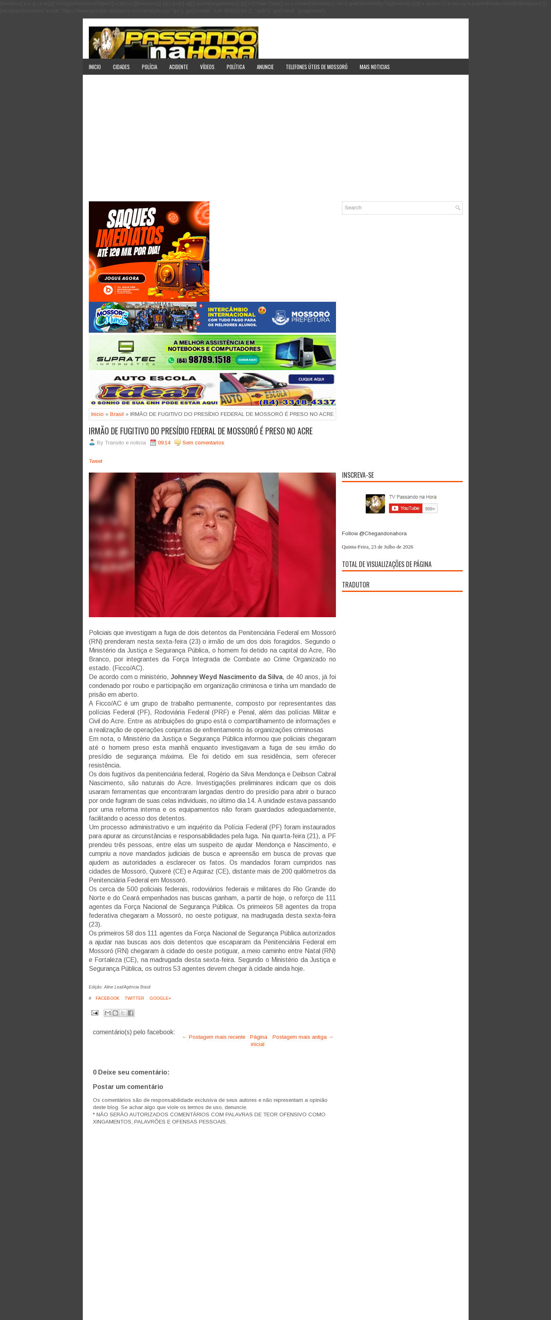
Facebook (106, 998)
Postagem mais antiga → (303, 1037)
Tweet (95, 461)
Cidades (121, 67)
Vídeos (207, 67)
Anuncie (265, 67)
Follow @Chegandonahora (374, 533)
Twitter (133, 998)
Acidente (178, 67)
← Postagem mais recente (213, 1037)
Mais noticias (375, 67)
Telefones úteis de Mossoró (317, 67)
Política (236, 67)
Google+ (159, 998)
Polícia (149, 67)
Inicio (95, 67)
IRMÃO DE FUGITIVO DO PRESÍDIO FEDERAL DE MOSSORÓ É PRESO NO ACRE (201, 430)
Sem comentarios (203, 443)
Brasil (117, 414)
